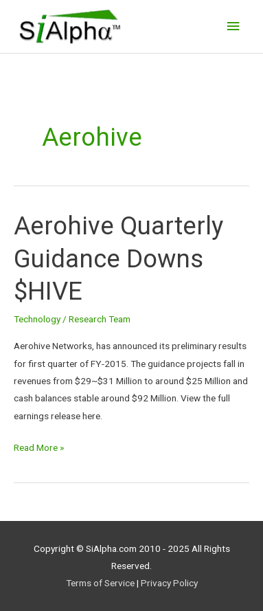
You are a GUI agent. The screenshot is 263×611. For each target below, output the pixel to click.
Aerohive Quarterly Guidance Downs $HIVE (118, 258)
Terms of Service (100, 582)
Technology (37, 318)
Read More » (39, 446)
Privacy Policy (169, 582)
